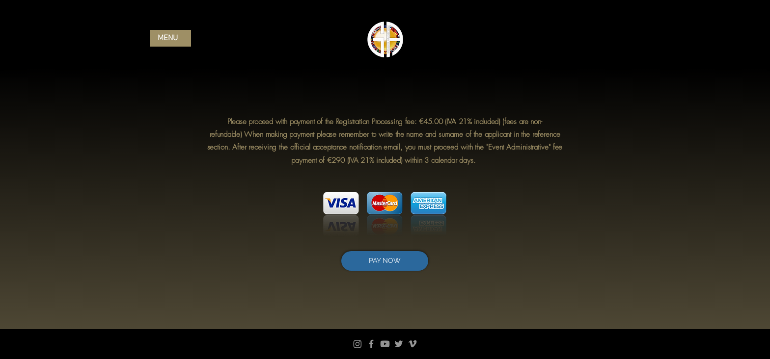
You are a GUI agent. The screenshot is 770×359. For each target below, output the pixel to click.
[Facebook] (371, 343)
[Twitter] (398, 343)
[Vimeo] (412, 343)
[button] (170, 38)
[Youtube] (385, 343)
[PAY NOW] (384, 261)
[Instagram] (357, 343)
